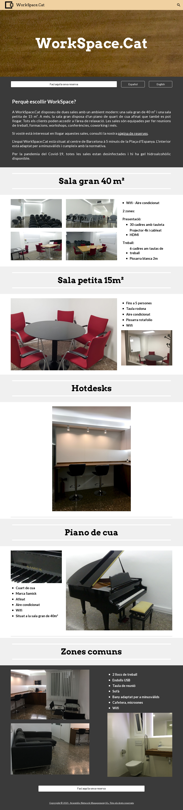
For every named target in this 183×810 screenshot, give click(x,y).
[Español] (132, 84)
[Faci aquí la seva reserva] (64, 84)
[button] (178, 5)
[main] (91, 43)
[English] (160, 84)
